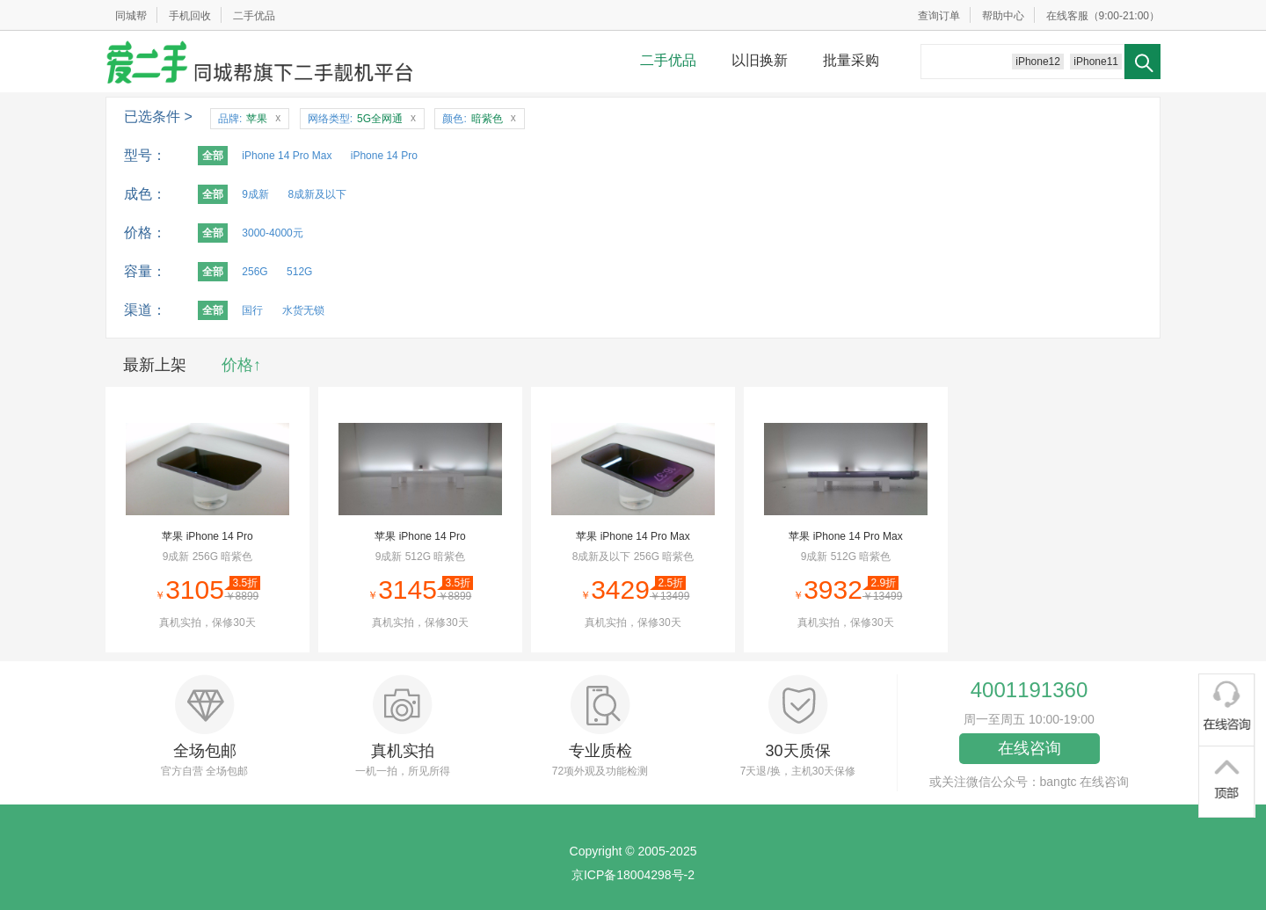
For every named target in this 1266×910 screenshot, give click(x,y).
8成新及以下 (316, 194)
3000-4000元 (272, 233)
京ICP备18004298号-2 (633, 875)
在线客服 (1067, 16)
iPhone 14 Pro (384, 155)
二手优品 (254, 16)
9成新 (255, 194)
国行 (252, 310)
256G (254, 272)
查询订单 (939, 16)
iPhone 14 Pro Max (286, 155)
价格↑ (241, 365)
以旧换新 (759, 60)
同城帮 (131, 16)
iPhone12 (1037, 61)
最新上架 (154, 365)
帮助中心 (1003, 16)
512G (299, 272)
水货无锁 (303, 310)
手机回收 (190, 16)
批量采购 (851, 60)
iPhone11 (1095, 61)
